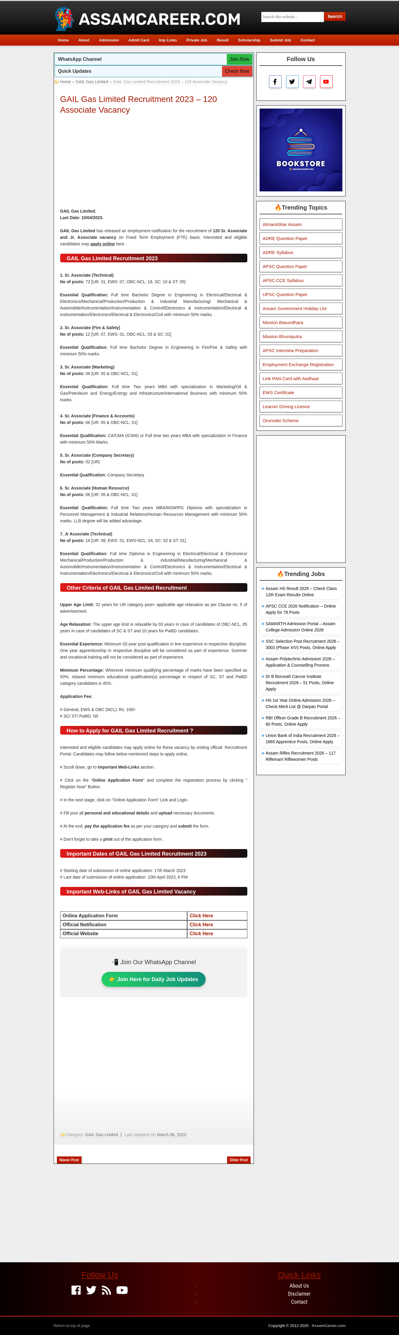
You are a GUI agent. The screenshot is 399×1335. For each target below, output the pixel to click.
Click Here (201, 915)
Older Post (239, 1160)
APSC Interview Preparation (291, 350)
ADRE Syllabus (278, 252)
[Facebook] (76, 1291)
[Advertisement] (153, 163)
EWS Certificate (278, 392)
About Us (299, 1286)
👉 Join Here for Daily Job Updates (153, 979)
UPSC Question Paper (285, 294)
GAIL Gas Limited (91, 81)
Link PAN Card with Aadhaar (291, 378)
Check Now (237, 71)
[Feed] (106, 1291)
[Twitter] (91, 1291)
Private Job (196, 40)
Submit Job (280, 40)
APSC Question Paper (285, 266)
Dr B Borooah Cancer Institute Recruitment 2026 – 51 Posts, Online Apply (300, 682)
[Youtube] (122, 1291)
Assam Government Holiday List (295, 308)
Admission (109, 40)
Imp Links (168, 40)
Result (223, 40)
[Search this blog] (292, 17)
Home (63, 40)
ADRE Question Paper (285, 238)
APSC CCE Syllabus (283, 280)
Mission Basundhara (283, 322)
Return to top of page (72, 1325)
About (84, 40)
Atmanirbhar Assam (282, 224)
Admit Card (138, 40)
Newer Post (69, 1160)
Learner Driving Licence (286, 406)
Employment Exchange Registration (298, 364)
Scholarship (249, 40)
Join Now (239, 59)
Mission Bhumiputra (282, 336)
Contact (307, 40)
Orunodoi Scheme (281, 420)
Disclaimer (299, 1294)
